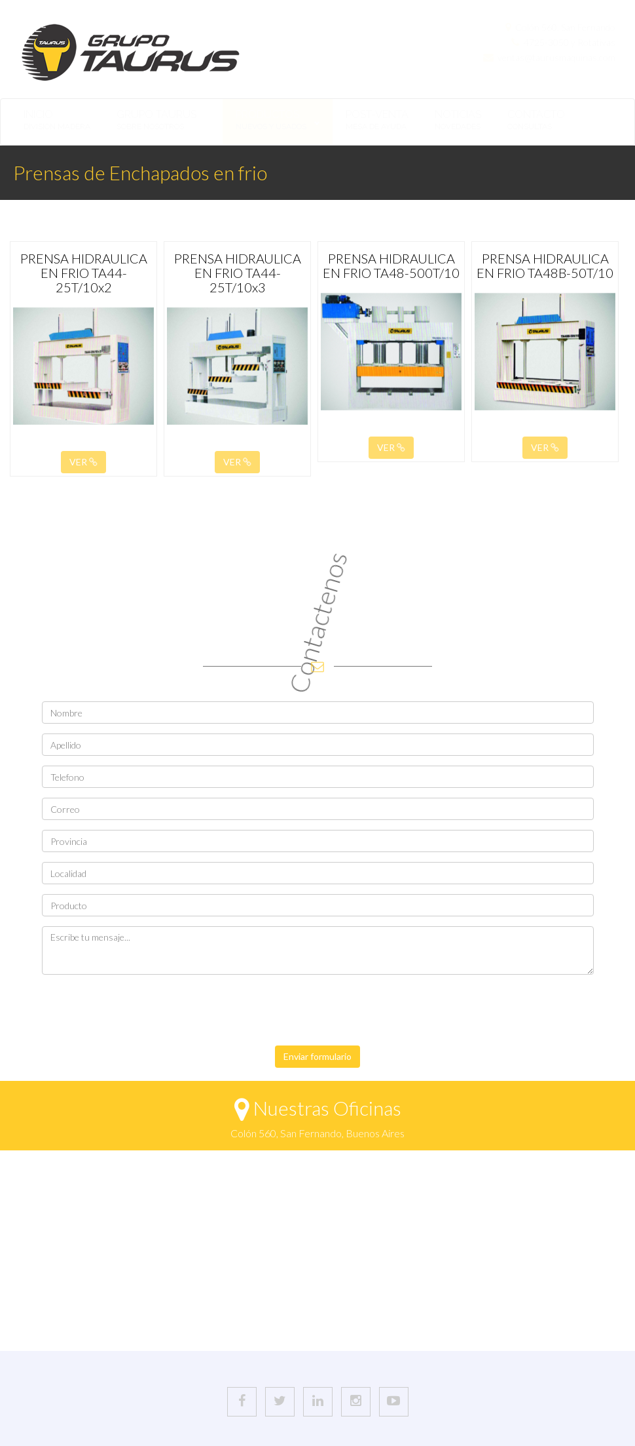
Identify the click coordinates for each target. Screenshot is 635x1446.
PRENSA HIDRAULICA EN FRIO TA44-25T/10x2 (83, 272)
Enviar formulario (317, 1056)
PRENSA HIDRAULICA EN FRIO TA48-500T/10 (391, 265)
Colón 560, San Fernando (565, 27)
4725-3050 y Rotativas (569, 42)
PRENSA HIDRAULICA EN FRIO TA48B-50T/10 (545, 265)
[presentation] (141, 1010)
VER (83, 461)
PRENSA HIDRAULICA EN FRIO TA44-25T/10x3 (237, 272)
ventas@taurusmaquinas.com (556, 57)
